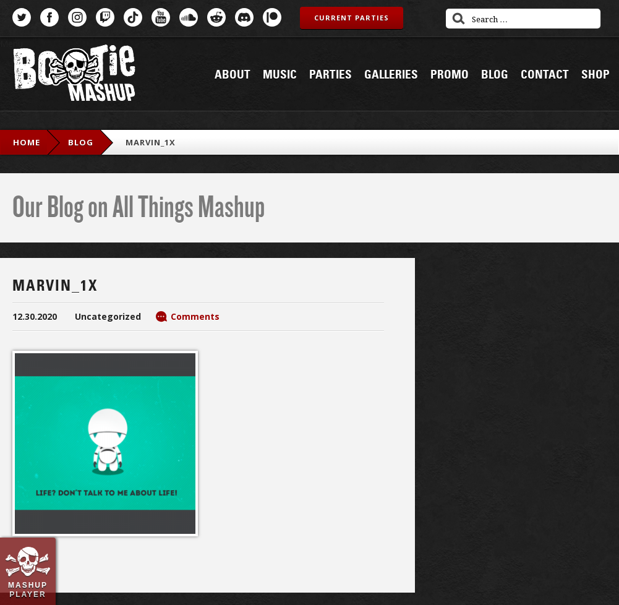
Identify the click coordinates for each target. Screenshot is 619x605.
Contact (545, 75)
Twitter (21, 17)
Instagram (77, 17)
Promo (449, 75)
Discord (244, 17)
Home (26, 142)
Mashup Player (28, 589)
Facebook (49, 17)
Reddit (216, 17)
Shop (595, 75)
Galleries (391, 75)
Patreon (272, 17)
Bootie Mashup (74, 75)
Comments (195, 316)
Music (280, 75)
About (232, 75)
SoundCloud (188, 17)
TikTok (133, 17)
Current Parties (351, 17)
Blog (494, 75)
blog (80, 142)
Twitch (105, 17)
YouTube (161, 17)
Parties (330, 75)
